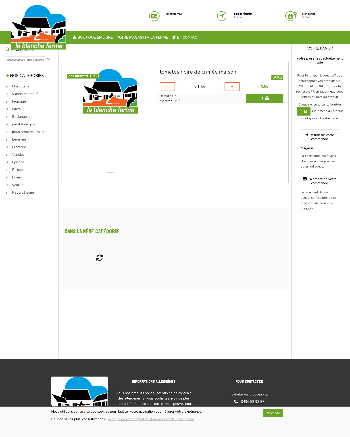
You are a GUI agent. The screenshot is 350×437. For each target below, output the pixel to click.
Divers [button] (14, 177)
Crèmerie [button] (16, 147)
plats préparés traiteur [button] (26, 131)
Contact (191, 37)
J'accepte (273, 413)
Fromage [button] (16, 101)
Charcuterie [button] (17, 86)
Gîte (175, 37)
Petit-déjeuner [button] (20, 192)
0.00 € (308, 15)
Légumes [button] (16, 139)
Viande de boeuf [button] (22, 93)
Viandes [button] (15, 154)
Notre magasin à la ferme (142, 37)
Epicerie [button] (15, 162)
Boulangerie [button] (18, 116)
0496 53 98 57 (249, 401)
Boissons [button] (16, 169)
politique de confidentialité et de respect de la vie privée (150, 419)
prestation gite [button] (20, 124)
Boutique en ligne (93, 37)
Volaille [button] (14, 184)
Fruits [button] (13, 109)
